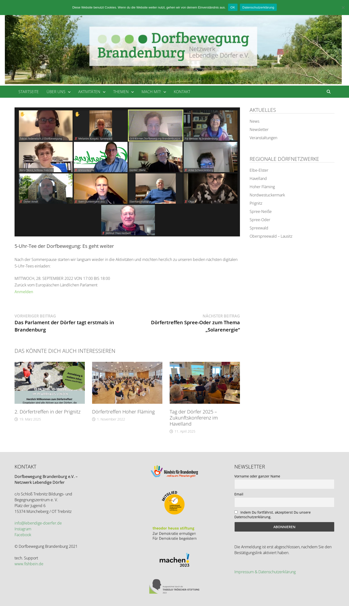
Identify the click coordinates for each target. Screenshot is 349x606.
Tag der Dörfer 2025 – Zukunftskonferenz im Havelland (194, 417)
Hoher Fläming (262, 186)
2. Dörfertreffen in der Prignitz (47, 411)
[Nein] (343, 7)
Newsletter (259, 129)
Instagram (23, 529)
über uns (56, 91)
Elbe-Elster (259, 170)
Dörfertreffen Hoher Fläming (123, 411)
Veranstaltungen (263, 137)
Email (238, 494)
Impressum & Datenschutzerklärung (265, 571)
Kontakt (182, 91)
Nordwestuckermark (267, 195)
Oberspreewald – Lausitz (271, 236)
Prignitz (256, 203)
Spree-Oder (260, 219)
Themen (121, 91)
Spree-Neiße (261, 211)
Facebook (23, 534)
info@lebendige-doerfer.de (38, 523)
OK (232, 7)
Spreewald (259, 228)
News (254, 121)
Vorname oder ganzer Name (257, 476)
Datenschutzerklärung (258, 7)
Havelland (258, 178)
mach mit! (151, 91)
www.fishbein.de (29, 563)
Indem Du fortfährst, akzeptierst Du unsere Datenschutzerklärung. (272, 514)
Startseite (28, 91)
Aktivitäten (89, 91)
